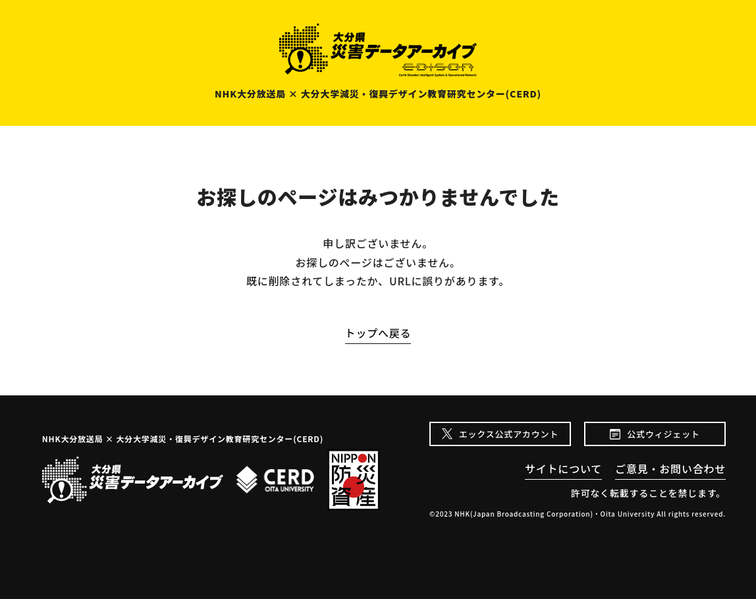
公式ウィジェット (663, 434)
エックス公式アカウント (508, 434)
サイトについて (563, 468)
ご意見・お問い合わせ (670, 468)
